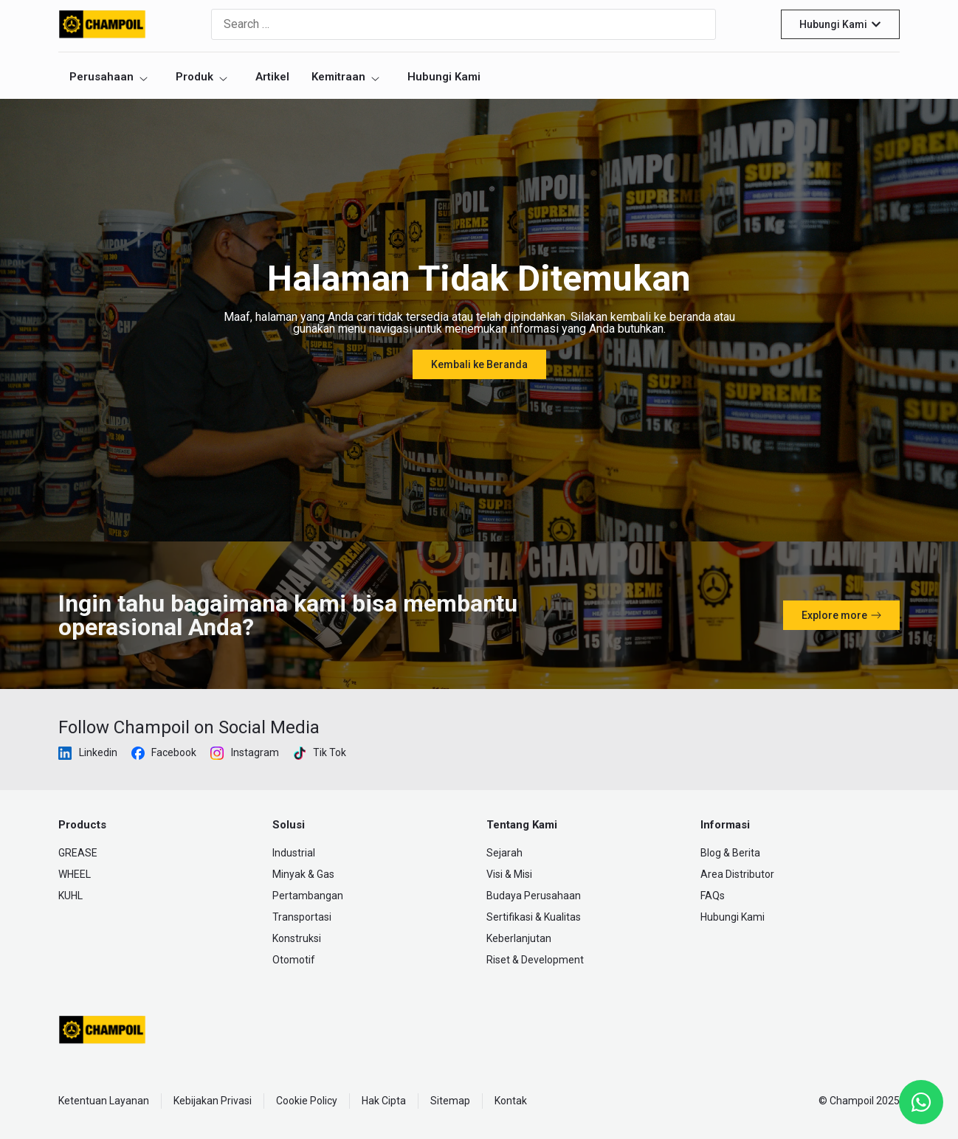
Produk (202, 76)
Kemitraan (346, 76)
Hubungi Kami (443, 76)
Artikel (272, 76)
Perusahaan (109, 76)
